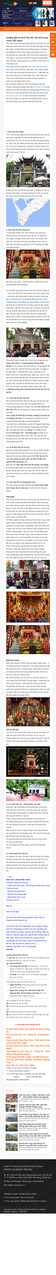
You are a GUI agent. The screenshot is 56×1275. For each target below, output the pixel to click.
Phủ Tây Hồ (38, 87)
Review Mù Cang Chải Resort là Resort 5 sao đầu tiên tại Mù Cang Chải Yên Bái (33, 1145)
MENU (47, 2)
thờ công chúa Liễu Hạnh (37, 67)
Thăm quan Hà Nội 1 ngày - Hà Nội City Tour (27, 1057)
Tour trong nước (12, 1197)
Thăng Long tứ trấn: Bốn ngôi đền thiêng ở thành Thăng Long (33, 1106)
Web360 (23, 1211)
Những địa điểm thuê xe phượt (33, 1200)
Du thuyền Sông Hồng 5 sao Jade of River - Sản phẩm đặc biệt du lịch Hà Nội (34, 1116)
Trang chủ (7, 29)
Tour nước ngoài (12, 1200)
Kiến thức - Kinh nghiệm (21, 29)
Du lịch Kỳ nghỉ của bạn (15, 96)
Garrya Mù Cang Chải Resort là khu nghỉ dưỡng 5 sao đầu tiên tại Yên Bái (34, 1135)
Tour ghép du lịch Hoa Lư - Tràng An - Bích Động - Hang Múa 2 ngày (28, 1052)
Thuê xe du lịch (27, 1197)
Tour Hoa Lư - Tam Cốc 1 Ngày (20, 1065)
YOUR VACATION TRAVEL (18, 1169)
